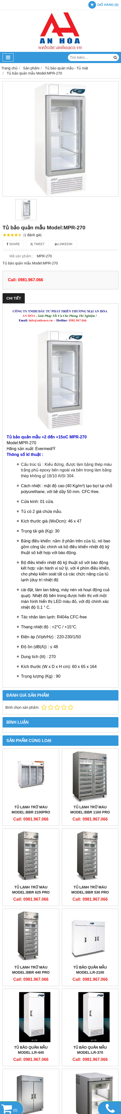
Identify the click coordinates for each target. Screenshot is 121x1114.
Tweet (37, 244)
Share (13, 244)
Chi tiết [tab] (13, 298)
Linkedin (63, 244)
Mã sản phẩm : (21, 256)
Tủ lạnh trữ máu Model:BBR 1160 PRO (90, 809)
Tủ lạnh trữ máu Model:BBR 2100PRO (31, 809)
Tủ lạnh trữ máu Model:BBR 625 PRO (31, 889)
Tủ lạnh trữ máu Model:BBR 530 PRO (90, 889)
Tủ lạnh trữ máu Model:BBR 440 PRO (31, 969)
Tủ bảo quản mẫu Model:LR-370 (90, 1049)
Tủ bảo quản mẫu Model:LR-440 (30, 1049)
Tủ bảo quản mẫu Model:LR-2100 (90, 969)
